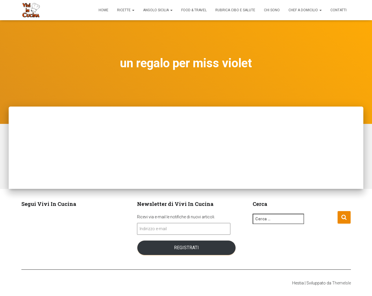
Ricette (125, 10)
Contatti (338, 10)
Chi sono (272, 10)
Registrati (186, 247)
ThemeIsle (341, 283)
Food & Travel (194, 10)
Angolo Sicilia (158, 10)
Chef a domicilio (305, 10)
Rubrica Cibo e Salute (235, 10)
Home (103, 10)
